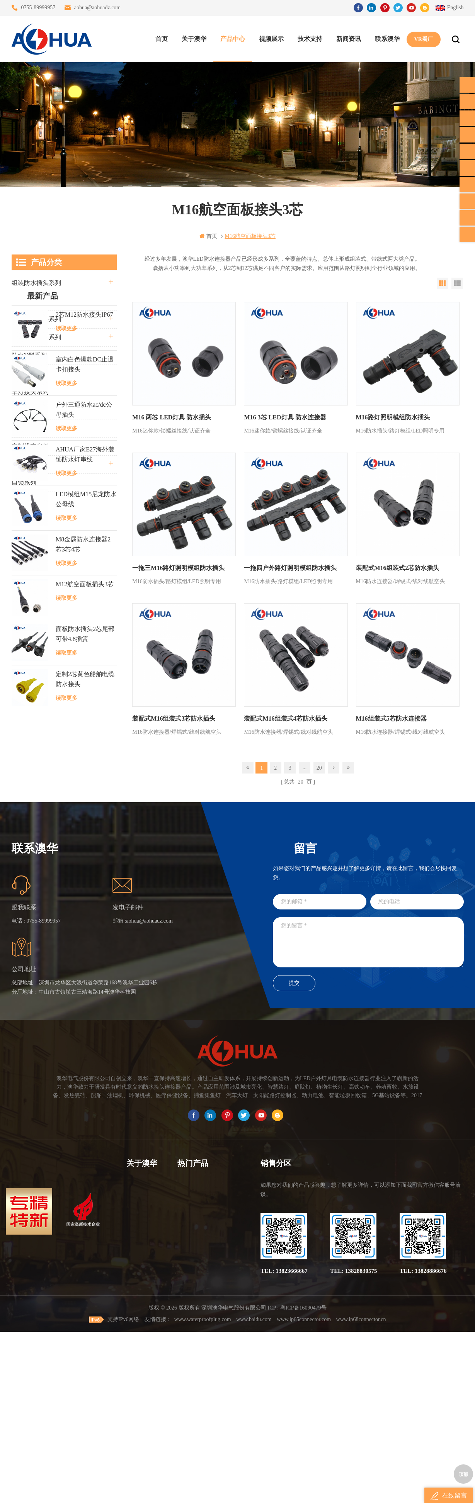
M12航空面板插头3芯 (85, 819)
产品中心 (232, 39)
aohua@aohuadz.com (97, 7)
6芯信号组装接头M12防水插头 (202, 1386)
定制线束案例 (30, 446)
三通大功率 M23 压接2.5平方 (202, 1344)
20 (319, 765)
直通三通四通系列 (36, 301)
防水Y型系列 (29, 355)
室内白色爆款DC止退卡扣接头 (85, 600)
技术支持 (309, 39)
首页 (161, 39)
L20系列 (23, 500)
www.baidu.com (254, 1490)
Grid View (442, 283)
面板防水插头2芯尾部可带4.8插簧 (85, 869)
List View (457, 283)
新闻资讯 (348, 39)
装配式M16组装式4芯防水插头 (284, 716)
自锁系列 (24, 482)
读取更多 (66, 564)
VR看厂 (423, 39)
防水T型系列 (29, 373)
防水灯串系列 (30, 410)
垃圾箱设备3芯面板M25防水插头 (202, 1400)
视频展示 (271, 39)
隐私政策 (137, 1428)
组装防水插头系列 (36, 283)
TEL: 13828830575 (353, 1430)
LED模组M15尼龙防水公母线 (86, 734)
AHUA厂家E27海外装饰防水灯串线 (85, 690)
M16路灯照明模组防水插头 (391, 416)
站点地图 (137, 1400)
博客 (131, 1386)
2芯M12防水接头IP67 (84, 550)
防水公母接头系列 (36, 319)
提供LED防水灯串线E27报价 (202, 1372)
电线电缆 (24, 464)
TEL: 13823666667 (283, 1430)
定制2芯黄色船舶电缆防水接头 (85, 914)
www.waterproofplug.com (202, 1490)
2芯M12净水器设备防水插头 (202, 1428)
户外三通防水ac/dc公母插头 (84, 645)
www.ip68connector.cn (361, 1490)
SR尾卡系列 (28, 428)
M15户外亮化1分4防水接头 (202, 1442)
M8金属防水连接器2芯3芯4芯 (83, 780)
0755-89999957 (38, 7)
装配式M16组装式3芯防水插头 (173, 716)
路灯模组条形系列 (36, 337)
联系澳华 (387, 39)
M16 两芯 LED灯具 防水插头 (171, 416)
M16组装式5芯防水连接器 (389, 716)
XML (132, 1414)
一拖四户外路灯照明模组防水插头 (289, 566)
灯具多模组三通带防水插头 (202, 1358)
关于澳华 (193, 39)
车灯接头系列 (30, 391)
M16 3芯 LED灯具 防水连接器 (284, 416)
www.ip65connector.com (304, 1490)
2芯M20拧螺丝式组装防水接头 (202, 1414)
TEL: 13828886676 (423, 1430)
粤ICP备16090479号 (303, 1479)
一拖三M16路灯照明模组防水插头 (178, 566)
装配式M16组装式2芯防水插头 (395, 566)
